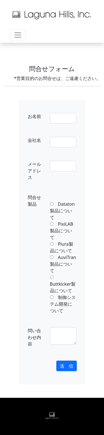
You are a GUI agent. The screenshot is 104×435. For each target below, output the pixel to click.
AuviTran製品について (63, 264)
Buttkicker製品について (62, 284)
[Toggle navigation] (18, 35)
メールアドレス (34, 170)
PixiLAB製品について (61, 230)
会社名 (34, 140)
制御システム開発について (63, 304)
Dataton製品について (62, 210)
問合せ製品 (34, 200)
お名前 (34, 116)
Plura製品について (61, 247)
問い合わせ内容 (34, 337)
